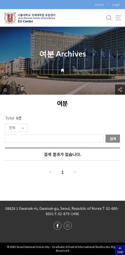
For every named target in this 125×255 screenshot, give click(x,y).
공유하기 (120, 90)
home (5, 90)
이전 (50, 172)
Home (99, 4)
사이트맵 (118, 18)
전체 (12, 127)
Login (116, 4)
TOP (120, 252)
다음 (75, 172)
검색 (113, 138)
